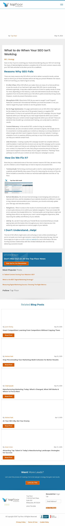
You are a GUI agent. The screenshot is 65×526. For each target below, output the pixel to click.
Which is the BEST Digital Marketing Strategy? (18, 280)
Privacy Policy (21, 522)
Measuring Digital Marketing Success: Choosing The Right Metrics (24, 285)
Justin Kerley (9, 327)
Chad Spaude (9, 386)
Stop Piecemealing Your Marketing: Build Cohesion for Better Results (30, 360)
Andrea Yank (9, 356)
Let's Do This (32, 483)
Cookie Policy (44, 522)
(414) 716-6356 (31, 506)
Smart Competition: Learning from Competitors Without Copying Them (31, 330)
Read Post (8, 335)
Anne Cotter (9, 447)
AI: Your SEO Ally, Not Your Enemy (16, 421)
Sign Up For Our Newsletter (16, 263)
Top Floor (14, 36)
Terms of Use (32, 522)
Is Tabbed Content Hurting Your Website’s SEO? (19, 274)
